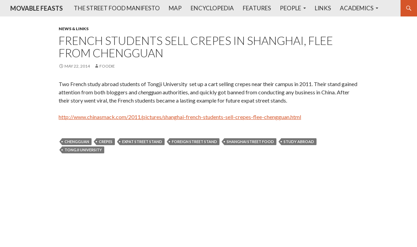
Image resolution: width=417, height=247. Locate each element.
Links (323, 8)
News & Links (73, 28)
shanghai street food (250, 141)
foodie (107, 66)
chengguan (76, 141)
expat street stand (142, 141)
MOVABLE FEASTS (36, 8)
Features (257, 8)
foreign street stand (194, 141)
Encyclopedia (212, 8)
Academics (356, 8)
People (290, 8)
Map (175, 8)
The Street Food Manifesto (117, 8)
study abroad (299, 141)
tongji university (83, 150)
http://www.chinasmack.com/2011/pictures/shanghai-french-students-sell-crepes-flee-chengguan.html (180, 117)
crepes (105, 141)
